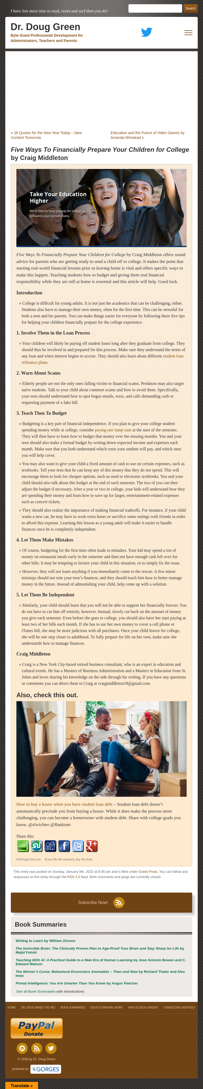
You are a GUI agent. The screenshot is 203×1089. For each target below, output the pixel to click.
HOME (11, 1007)
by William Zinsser (46, 941)
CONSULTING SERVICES (179, 1007)
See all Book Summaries (36, 991)
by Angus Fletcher (77, 983)
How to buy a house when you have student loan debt (64, 804)
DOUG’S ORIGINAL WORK (106, 1007)
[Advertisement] (101, 91)
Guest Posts (148, 872)
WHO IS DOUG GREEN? (143, 1007)
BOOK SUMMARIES (73, 1007)
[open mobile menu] (188, 33)
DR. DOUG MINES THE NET (38, 1007)
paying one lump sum (113, 430)
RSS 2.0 (73, 877)
